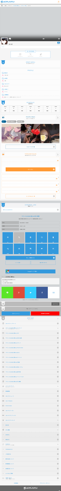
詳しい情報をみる (30, 258)
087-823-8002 (8, 283)
